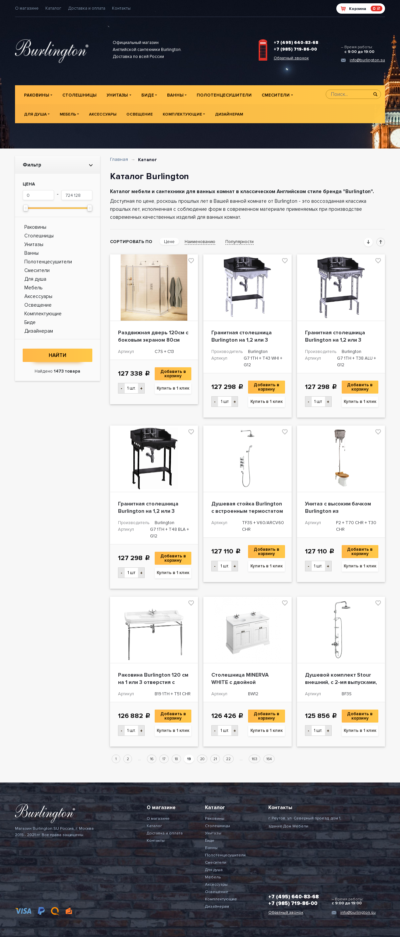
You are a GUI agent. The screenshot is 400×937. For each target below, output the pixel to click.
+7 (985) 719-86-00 (295, 49)
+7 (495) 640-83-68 (296, 42)
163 (254, 759)
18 (176, 759)
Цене (169, 241)
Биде (147, 95)
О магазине (27, 8)
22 (228, 759)
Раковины (36, 95)
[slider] (25, 208)
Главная (119, 159)
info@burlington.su (367, 60)
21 (215, 759)
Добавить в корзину (173, 374)
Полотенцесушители (224, 95)
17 (164, 759)
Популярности (239, 241)
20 (202, 759)
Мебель (68, 114)
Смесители (276, 95)
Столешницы (79, 95)
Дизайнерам (229, 114)
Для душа (35, 114)
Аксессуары (102, 114)
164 (269, 759)
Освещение (139, 114)
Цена (29, 184)
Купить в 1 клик (173, 388)
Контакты (121, 8)
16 (151, 759)
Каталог (53, 8)
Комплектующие (182, 114)
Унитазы (117, 95)
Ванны (175, 95)
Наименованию (200, 241)
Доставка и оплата (86, 8)
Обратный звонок (291, 58)
